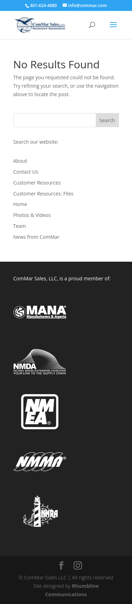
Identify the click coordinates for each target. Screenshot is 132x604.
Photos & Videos (32, 215)
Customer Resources (37, 182)
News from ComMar (36, 236)
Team (19, 226)
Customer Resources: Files (43, 193)
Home (20, 204)
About (20, 160)
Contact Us (25, 171)
